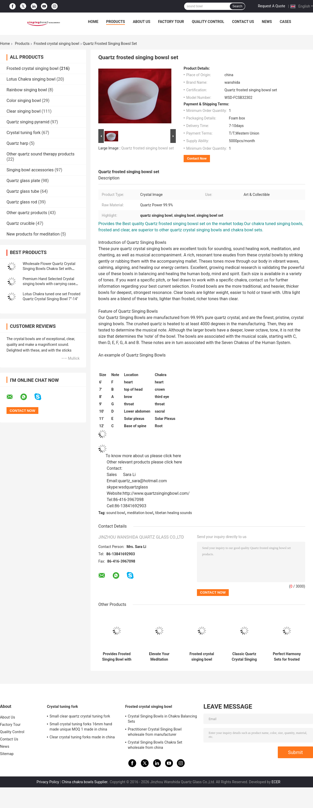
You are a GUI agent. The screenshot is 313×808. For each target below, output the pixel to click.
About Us (141, 22)
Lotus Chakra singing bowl (31, 79)
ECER (276, 782)
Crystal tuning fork (23, 132)
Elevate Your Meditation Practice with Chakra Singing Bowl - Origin (159, 657)
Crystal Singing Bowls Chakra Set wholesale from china (155, 745)
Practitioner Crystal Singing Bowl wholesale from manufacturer (155, 732)
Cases (285, 22)
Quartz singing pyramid (28, 121)
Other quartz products (27, 212)
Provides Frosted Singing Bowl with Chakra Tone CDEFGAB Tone (116, 657)
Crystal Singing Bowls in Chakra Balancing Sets (162, 718)
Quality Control (208, 22)
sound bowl (115, 513)
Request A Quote (271, 6)
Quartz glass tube (23, 191)
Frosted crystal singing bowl (56, 43)
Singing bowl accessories (30, 169)
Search (237, 6)
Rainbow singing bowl (27, 89)
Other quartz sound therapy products (40, 154)
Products (115, 22)
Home (93, 22)
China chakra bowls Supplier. (85, 782)
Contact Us (243, 22)
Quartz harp (17, 143)
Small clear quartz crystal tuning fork (80, 716)
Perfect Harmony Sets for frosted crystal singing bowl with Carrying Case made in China (287, 657)
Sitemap (7, 754)
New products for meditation (33, 234)
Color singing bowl (24, 100)
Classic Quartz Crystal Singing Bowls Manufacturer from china (244, 657)
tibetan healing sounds (173, 513)
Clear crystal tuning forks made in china (82, 737)
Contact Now (197, 158)
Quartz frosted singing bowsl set (147, 148)
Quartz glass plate (23, 180)
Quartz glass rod (22, 202)
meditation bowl (140, 513)
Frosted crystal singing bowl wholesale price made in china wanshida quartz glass (201, 657)
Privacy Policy (48, 782)
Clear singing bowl (24, 111)
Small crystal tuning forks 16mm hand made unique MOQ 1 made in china (81, 726)
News (267, 22)
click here (172, 455)
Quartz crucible (21, 223)
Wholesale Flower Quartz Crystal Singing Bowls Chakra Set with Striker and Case (49, 269)
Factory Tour (171, 22)
